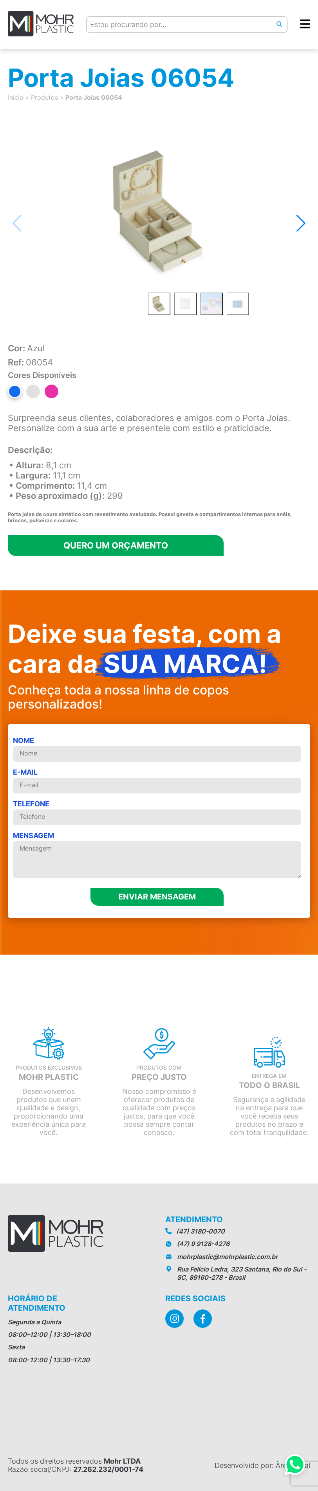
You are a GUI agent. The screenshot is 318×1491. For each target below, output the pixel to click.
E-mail (157, 780)
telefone (157, 812)
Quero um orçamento (115, 545)
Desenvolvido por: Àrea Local (262, 1465)
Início (15, 97)
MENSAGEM (157, 855)
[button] (301, 223)
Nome (157, 749)
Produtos (44, 97)
